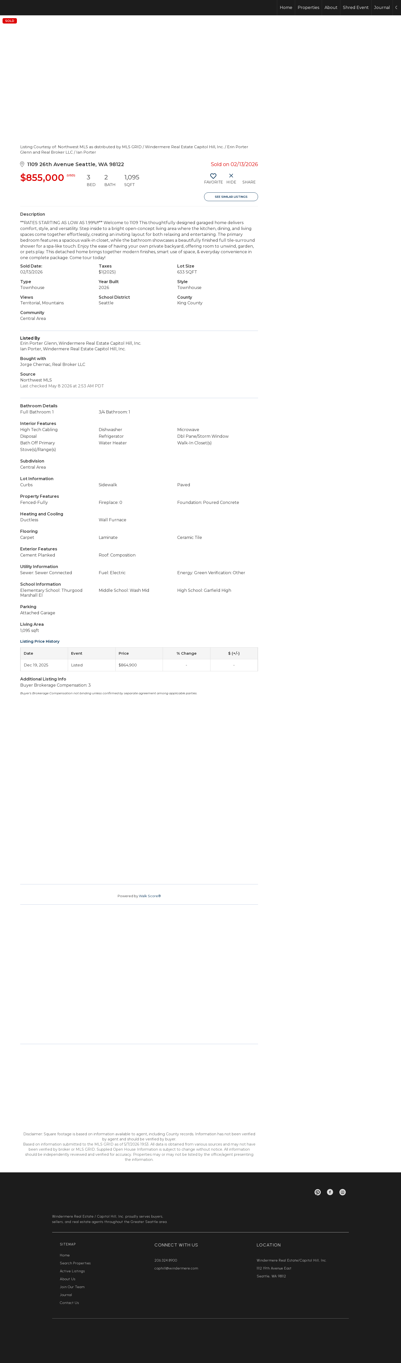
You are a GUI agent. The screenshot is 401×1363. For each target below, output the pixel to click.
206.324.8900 (165, 1260)
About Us (67, 1279)
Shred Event (356, 7)
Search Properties (75, 1263)
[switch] (213, 180)
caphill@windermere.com (176, 1268)
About (331, 7)
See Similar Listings (231, 197)
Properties (308, 7)
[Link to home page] (23, 7)
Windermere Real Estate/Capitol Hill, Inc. (292, 1260)
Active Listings (72, 1271)
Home (286, 7)
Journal (382, 7)
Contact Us (69, 1303)
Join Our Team (72, 1287)
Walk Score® (150, 896)
